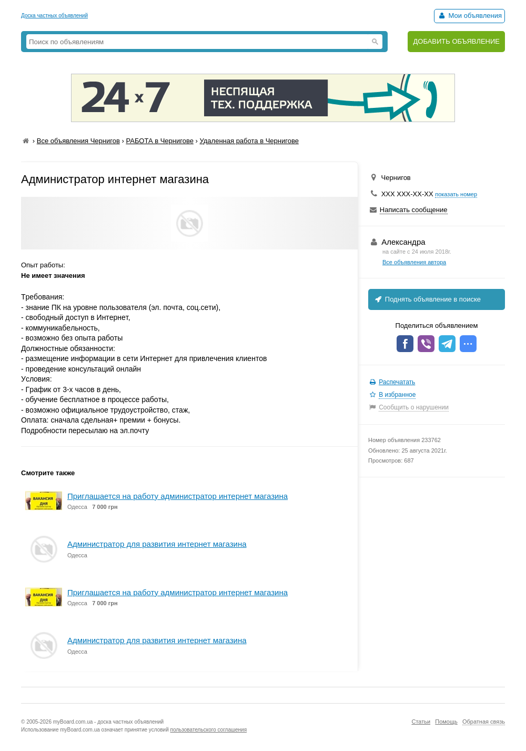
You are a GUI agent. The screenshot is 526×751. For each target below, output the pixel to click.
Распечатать (397, 382)
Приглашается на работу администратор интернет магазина (177, 496)
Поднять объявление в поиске (427, 299)
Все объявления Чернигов (78, 141)
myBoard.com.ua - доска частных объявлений (108, 722)
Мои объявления (469, 15)
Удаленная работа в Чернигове (249, 141)
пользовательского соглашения (208, 730)
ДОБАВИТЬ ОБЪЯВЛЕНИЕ (456, 41)
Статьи (420, 721)
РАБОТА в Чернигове (160, 141)
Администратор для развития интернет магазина (157, 543)
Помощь (446, 721)
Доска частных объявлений (54, 15)
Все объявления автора (414, 262)
